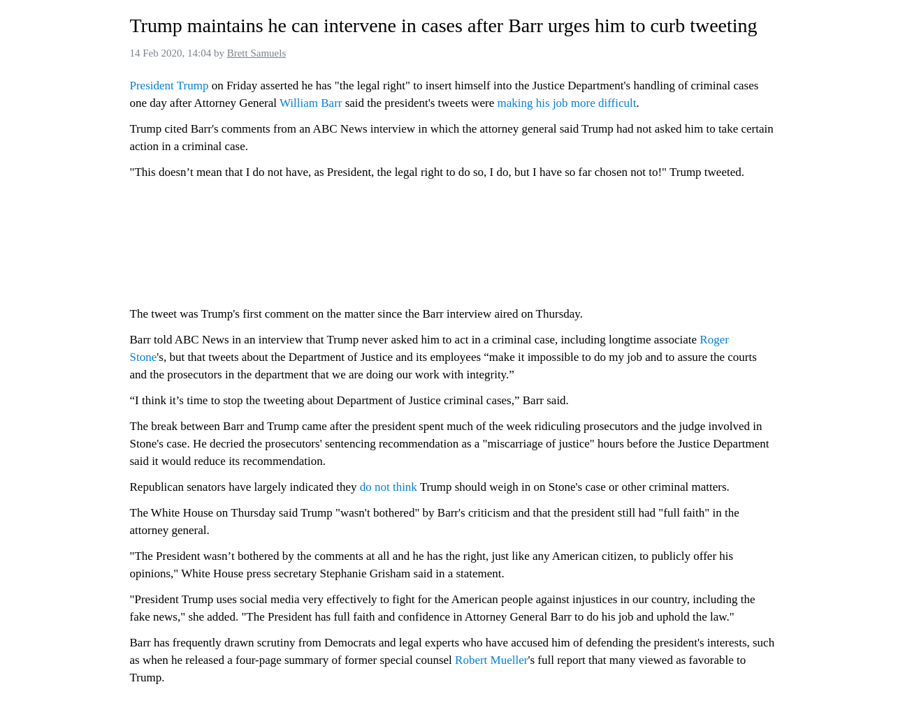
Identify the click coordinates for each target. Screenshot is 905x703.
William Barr (311, 103)
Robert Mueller (491, 660)
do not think (388, 487)
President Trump (169, 85)
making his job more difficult (567, 103)
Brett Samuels (257, 53)
